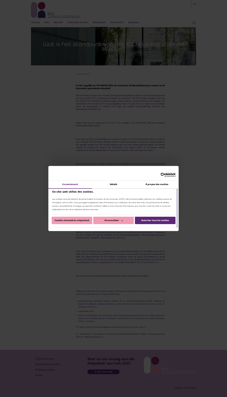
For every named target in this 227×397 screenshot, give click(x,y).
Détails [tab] (113, 184)
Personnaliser (114, 220)
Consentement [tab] (70, 184)
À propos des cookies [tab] (157, 184)
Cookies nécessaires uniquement (72, 220)
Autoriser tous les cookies (155, 220)
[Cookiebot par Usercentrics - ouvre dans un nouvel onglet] (162, 175)
